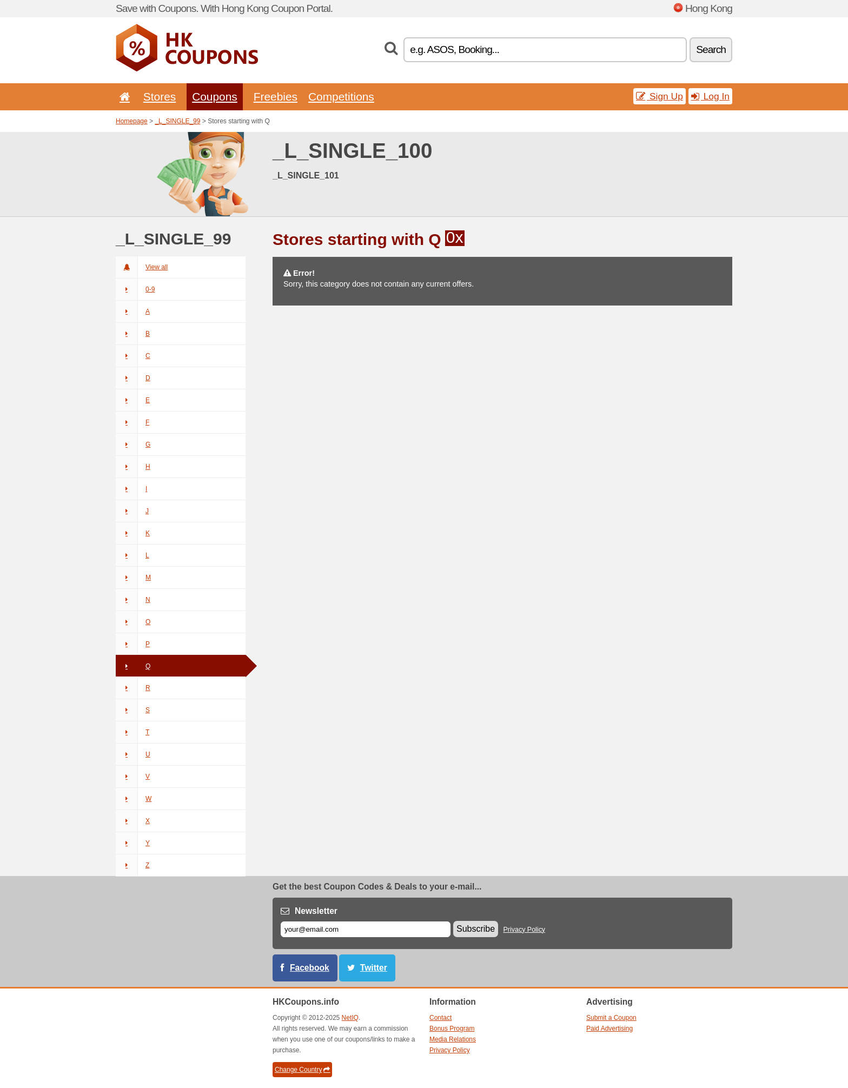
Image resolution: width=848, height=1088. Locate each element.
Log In (710, 96)
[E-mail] (366, 929)
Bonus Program (451, 1028)
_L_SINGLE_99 (177, 121)
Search (711, 49)
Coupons (214, 96)
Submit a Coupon (611, 1017)
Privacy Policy (525, 929)
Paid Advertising (609, 1028)
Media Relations (452, 1039)
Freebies (275, 96)
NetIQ (350, 1017)
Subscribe (475, 928)
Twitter (373, 967)
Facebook (309, 967)
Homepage (132, 121)
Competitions (341, 96)
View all (142, 267)
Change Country (302, 1069)
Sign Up (659, 96)
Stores (159, 96)
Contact (440, 1017)
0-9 (135, 289)
